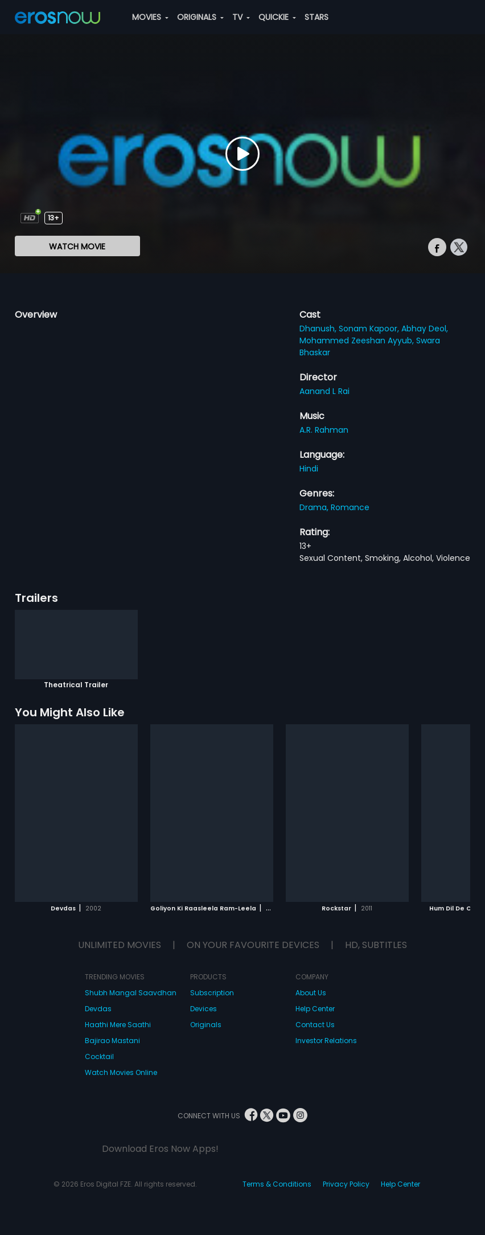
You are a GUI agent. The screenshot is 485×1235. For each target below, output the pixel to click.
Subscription (212, 993)
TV (241, 17)
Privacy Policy (346, 1184)
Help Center (315, 1009)
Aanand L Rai (324, 391)
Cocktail (99, 1056)
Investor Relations (326, 1040)
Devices (203, 1009)
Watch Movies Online (121, 1072)
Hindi (308, 468)
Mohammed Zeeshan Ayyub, (357, 340)
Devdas (98, 1009)
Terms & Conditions (276, 1184)
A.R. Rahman (323, 430)
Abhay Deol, (424, 328)
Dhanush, (319, 328)
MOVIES (150, 17)
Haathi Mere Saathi (118, 1024)
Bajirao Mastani (112, 1040)
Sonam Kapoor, (370, 328)
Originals (205, 1024)
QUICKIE (277, 17)
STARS (316, 17)
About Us (310, 993)
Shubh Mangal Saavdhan (130, 993)
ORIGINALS (200, 17)
